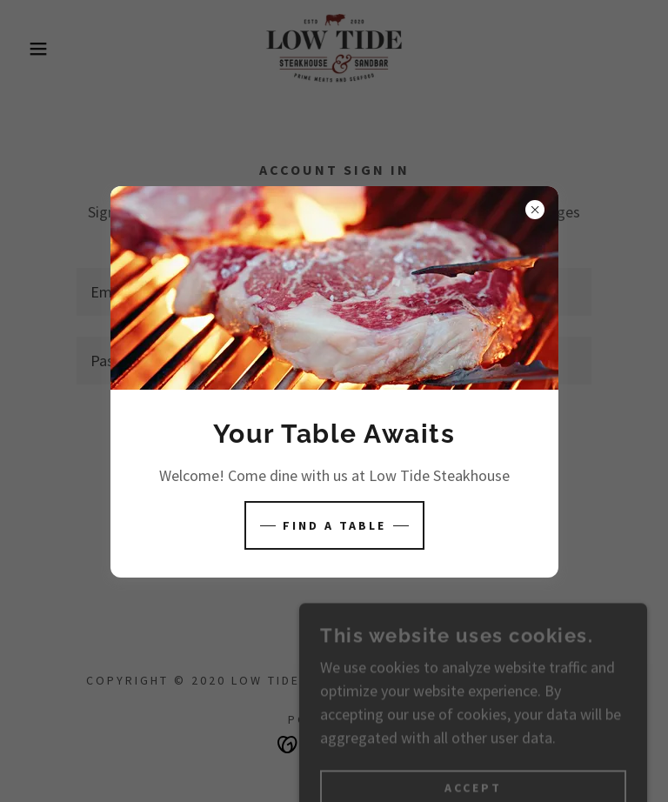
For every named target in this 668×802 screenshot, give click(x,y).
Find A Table (334, 525)
